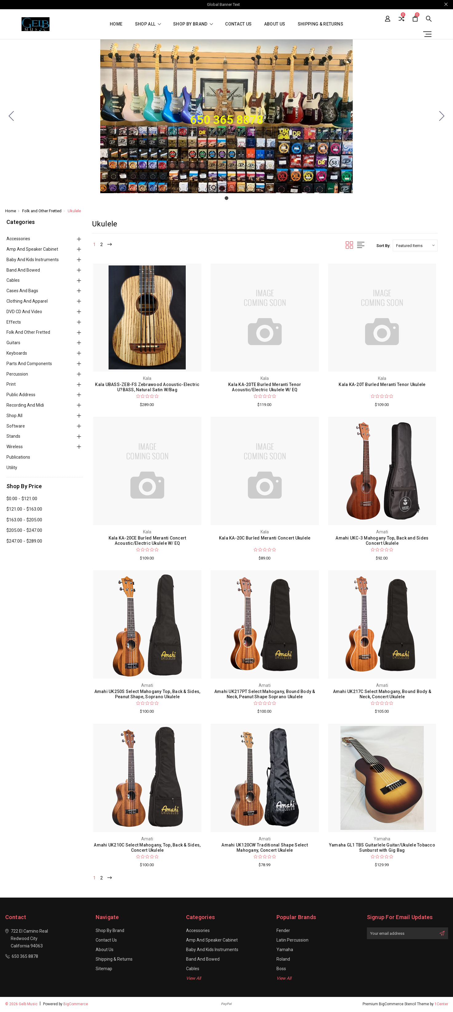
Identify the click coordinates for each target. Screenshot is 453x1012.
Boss (281, 969)
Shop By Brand (193, 24)
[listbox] (415, 245)
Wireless (14, 446)
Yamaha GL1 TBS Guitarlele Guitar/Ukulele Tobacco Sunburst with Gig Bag (382, 848)
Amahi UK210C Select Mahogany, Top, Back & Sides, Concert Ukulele (147, 848)
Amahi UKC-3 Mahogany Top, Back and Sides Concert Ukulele (382, 541)
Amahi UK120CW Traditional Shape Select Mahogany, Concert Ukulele (264, 848)
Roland (283, 960)
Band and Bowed (23, 270)
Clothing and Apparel (27, 301)
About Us (274, 24)
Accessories (18, 238)
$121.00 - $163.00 (24, 509)
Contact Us (238, 24)
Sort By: (383, 245)
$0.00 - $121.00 (21, 498)
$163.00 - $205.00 (24, 520)
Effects (13, 322)
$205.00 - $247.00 (24, 530)
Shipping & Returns (320, 24)
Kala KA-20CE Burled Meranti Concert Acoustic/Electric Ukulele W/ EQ (147, 541)
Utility (11, 467)
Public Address (20, 394)
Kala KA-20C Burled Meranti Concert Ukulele (265, 538)
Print (11, 384)
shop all (148, 24)
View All (193, 979)
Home (116, 24)
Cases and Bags (22, 290)
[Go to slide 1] (11, 116)
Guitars (13, 342)
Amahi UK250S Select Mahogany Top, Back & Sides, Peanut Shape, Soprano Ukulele (147, 694)
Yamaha (284, 950)
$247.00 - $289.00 (24, 541)
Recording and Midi (25, 405)
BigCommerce (75, 1005)
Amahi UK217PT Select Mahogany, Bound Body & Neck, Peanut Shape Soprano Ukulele (264, 694)
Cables (13, 280)
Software (15, 426)
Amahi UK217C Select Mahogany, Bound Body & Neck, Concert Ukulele (382, 694)
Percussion (17, 374)
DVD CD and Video (24, 311)
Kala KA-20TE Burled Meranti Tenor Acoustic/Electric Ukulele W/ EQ (264, 387)
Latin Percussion (292, 940)
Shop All (14, 415)
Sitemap (104, 969)
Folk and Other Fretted (28, 332)
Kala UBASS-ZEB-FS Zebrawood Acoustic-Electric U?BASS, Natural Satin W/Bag (147, 387)
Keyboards (16, 353)
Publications (18, 457)
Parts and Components (29, 363)
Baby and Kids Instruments (32, 259)
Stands (13, 436)
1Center (441, 1005)
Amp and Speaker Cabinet (32, 249)
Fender (283, 931)
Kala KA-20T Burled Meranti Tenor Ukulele (382, 384)
